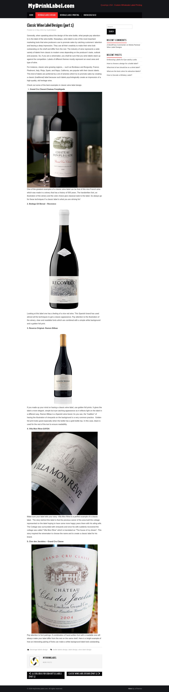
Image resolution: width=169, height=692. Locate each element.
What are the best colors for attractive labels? (124, 71)
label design (72, 650)
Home (31, 15)
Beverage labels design (46, 15)
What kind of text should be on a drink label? (123, 67)
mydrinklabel (51, 30)
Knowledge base (90, 15)
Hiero (130, 689)
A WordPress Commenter (116, 45)
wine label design (84, 650)
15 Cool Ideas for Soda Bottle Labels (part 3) (45, 675)
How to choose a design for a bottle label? (122, 63)
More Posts (47, 662)
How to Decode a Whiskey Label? (119, 75)
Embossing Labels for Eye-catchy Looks (122, 60)
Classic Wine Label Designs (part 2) (84, 674)
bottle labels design (60, 650)
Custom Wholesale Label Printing (128, 5)
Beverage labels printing (69, 15)
